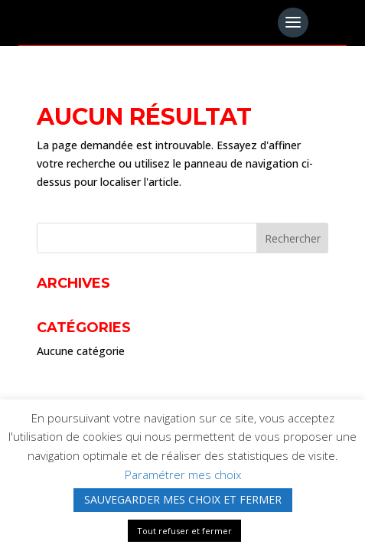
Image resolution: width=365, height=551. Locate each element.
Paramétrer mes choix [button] (183, 474)
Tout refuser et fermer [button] (184, 530)
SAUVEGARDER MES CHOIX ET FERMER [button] (183, 499)
